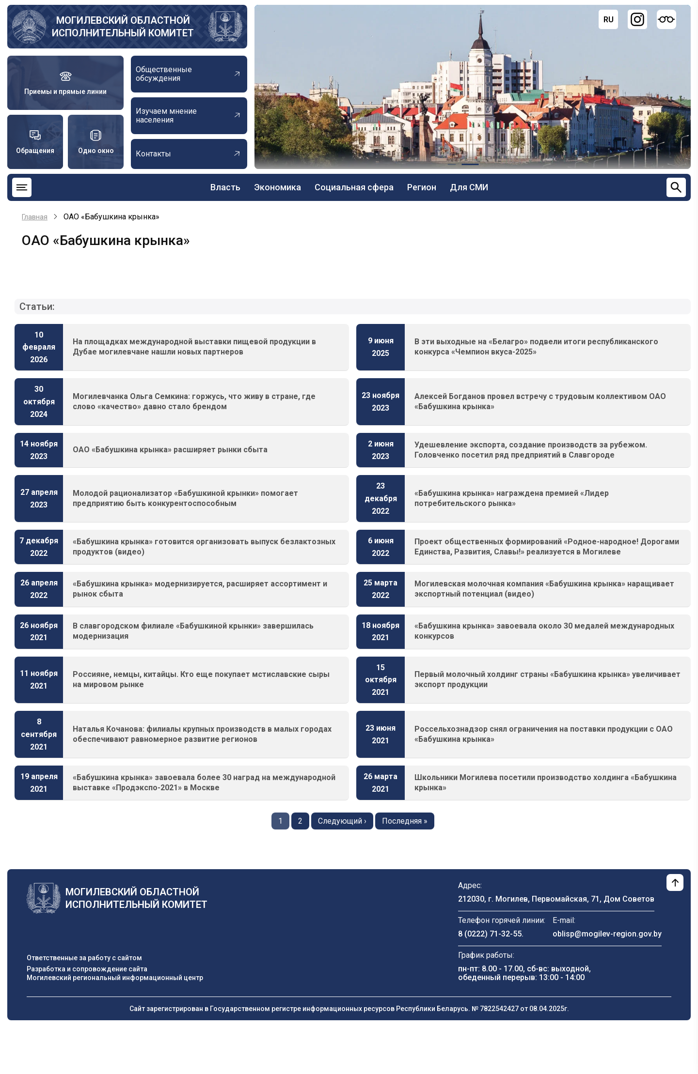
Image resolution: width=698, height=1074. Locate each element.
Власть (225, 187)
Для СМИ (469, 187)
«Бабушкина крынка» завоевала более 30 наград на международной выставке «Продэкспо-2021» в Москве (204, 782)
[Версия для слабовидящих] (666, 19)
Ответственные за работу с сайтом (84, 958)
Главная (35, 217)
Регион (421, 187)
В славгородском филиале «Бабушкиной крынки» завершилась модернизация (193, 631)
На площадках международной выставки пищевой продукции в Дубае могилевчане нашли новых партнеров (194, 346)
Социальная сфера (354, 187)
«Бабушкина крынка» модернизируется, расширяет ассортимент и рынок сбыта (200, 588)
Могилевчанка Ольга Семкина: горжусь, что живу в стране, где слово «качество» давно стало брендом (194, 401)
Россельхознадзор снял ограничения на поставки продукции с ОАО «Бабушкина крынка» (543, 734)
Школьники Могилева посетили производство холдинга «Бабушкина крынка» (545, 782)
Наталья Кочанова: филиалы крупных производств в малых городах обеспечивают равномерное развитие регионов (202, 734)
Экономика (277, 187)
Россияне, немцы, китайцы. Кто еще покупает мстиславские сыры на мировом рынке (201, 679)
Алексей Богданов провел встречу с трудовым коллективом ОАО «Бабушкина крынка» (540, 401)
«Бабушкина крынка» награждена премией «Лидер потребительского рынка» (511, 498)
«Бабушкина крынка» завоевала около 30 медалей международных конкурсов (544, 631)
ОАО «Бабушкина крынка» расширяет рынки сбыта (170, 449)
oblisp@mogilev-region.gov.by (607, 933)
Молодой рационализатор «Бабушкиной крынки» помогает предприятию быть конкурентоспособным (185, 498)
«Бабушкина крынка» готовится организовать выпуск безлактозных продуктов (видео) (204, 546)
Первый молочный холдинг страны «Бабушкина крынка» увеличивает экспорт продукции (547, 679)
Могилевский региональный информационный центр (115, 978)
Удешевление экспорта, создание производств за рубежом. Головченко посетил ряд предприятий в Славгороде (530, 450)
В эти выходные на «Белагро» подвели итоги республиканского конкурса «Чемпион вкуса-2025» (536, 346)
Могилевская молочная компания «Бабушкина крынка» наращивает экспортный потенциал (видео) (544, 588)
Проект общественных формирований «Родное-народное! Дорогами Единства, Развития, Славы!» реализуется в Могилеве (546, 546)
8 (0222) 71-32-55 (490, 933)
